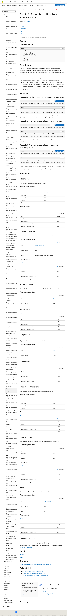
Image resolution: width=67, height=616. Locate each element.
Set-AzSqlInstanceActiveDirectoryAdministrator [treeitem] (11, 350)
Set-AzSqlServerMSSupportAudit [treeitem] (11, 418)
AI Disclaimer (3, 615)
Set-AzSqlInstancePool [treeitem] (10, 379)
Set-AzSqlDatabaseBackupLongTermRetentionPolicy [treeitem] (11, 259)
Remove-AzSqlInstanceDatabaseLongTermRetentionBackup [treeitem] (11, 157)
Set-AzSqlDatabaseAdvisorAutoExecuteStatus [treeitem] (11, 252)
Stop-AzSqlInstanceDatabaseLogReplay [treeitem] (11, 485)
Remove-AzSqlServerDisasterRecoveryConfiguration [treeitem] (11, 198)
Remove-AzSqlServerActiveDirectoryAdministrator (34, 573)
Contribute (23, 615)
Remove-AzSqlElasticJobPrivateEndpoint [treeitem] (11, 130)
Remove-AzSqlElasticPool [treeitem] (11, 142)
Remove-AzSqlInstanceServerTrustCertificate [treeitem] (11, 174)
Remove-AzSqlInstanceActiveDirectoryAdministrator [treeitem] (11, 148)
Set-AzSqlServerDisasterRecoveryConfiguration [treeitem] (11, 407)
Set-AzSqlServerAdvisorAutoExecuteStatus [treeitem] (11, 395)
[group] (42, 103)
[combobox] (9, 11)
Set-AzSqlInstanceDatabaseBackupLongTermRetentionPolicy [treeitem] (11, 357)
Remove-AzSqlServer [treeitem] (10, 182)
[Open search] (61, 2)
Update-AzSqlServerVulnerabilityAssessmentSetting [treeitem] (11, 552)
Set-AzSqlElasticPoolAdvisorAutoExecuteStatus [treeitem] (11, 338)
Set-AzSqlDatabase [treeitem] (9, 249)
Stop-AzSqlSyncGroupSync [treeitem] (11, 495)
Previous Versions (11, 615)
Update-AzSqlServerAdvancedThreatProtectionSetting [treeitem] (11, 547)
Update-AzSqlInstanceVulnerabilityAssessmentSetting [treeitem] (11, 542)
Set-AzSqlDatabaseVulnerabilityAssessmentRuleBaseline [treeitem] (11, 322)
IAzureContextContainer (39, 245)
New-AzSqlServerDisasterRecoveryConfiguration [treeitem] (11, 38)
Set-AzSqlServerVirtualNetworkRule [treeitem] (11, 433)
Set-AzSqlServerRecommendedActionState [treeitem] (11, 423)
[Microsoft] (2, 2)
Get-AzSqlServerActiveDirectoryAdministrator (33, 571)
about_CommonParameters (26, 547)
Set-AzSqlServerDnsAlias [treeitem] (11, 410)
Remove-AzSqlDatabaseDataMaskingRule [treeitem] (11, 76)
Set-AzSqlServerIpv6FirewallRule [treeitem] (11, 415)
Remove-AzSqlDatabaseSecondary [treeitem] (11, 112)
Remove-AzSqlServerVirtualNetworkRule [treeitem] (11, 229)
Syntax (23, 26)
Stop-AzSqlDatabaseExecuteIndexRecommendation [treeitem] (11, 469)
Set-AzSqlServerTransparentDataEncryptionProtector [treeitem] (11, 428)
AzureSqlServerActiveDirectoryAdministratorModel (35, 564)
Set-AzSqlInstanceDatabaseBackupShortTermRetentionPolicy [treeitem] (11, 362)
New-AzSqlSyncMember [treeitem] (11, 67)
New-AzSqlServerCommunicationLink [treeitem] (11, 33)
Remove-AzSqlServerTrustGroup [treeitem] (10, 224)
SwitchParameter (47, 192)
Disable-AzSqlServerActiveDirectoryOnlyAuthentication (35, 575)
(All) (21, 209)
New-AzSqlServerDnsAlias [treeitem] (11, 42)
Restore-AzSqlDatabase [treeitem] (10, 240)
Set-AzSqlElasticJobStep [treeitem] (10, 333)
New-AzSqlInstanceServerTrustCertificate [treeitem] (11, 21)
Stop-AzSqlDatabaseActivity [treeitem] (11, 466)
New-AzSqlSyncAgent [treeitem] (10, 61)
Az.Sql (39, 9)
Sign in (64, 1)
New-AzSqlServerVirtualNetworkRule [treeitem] (11, 58)
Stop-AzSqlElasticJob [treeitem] (10, 473)
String (54, 298)
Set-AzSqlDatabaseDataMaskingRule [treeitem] (11, 275)
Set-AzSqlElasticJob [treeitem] (10, 326)
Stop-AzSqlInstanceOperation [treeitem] (10, 493)
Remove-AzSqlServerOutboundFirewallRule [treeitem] (11, 220)
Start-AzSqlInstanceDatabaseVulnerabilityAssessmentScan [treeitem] (11, 457)
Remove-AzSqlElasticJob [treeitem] (10, 120)
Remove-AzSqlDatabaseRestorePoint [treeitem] (11, 109)
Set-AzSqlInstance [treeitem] (9, 347)
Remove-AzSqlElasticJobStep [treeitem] (11, 134)
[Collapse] (16, 9)
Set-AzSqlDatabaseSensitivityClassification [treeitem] (11, 312)
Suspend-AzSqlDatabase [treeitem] (11, 497)
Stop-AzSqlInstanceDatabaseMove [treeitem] (11, 489)
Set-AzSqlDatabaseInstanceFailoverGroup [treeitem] (11, 288)
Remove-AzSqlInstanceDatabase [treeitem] (10, 152)
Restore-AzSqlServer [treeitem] (10, 245)
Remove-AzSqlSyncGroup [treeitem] (11, 234)
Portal (52, 5)
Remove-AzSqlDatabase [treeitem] (10, 68)
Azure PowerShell (32, 9)
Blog (17, 615)
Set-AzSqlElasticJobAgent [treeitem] (11, 327)
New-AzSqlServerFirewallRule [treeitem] (11, 44)
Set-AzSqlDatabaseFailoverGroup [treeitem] (11, 279)
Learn (21, 9)
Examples (23, 30)
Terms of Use (47, 615)
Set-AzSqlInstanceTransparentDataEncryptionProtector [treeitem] (11, 383)
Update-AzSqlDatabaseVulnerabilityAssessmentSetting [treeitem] (11, 519)
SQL (43, 9)
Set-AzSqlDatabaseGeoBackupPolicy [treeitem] (11, 283)
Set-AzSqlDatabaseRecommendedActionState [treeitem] (11, 298)
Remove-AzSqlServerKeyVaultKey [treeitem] (10, 212)
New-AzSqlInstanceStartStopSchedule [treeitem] (11, 26)
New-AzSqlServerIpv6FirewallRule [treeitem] (11, 46)
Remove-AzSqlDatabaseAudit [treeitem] (10, 71)
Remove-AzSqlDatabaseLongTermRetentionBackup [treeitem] (11, 94)
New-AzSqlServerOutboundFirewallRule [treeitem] (11, 51)
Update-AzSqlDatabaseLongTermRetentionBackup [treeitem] (11, 514)
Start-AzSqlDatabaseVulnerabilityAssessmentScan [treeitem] (11, 443)
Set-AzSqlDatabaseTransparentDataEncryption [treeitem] (11, 317)
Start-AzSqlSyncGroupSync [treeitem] (11, 464)
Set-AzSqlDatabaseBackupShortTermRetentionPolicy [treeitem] (11, 264)
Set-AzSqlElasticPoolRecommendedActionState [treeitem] (11, 343)
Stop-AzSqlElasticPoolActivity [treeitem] (10, 475)
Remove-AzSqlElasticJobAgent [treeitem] (10, 122)
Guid (54, 350)
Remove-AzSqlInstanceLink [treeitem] (11, 168)
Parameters (24, 31)
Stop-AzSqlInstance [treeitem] (10, 478)
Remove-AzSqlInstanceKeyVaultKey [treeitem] (11, 166)
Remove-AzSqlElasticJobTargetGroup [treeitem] (11, 140)
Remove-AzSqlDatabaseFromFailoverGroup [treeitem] (11, 84)
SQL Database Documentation (29, 577)
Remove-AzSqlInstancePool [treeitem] (11, 170)
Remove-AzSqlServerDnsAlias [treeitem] (10, 202)
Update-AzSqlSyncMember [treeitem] (11, 557)
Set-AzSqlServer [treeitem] (9, 386)
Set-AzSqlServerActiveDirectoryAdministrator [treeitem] (11, 390)
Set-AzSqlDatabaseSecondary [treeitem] (11, 308)
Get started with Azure (60, 5)
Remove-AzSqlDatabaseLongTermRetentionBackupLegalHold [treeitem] (11, 104)
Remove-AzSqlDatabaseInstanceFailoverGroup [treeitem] (11, 89)
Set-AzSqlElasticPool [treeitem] (10, 335)
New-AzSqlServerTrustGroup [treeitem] (11, 54)
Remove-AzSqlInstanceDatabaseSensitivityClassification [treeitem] (11, 162)
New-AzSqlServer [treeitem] (9, 30)
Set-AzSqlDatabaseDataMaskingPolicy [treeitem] (11, 270)
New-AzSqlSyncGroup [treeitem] (10, 65)
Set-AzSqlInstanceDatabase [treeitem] (11, 354)
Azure (26, 9)
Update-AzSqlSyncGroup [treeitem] (11, 555)
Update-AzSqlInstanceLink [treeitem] (11, 538)
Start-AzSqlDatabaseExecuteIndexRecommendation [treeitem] (11, 438)
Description (23, 28)
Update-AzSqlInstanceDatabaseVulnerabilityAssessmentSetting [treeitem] (11, 535)
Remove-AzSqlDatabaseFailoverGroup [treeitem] (11, 80)
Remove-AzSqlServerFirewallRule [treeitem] (10, 206)
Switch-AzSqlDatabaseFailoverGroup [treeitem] (11, 500)
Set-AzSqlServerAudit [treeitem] (10, 398)
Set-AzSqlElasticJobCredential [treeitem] (11, 330)
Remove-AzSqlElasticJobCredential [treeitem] (11, 126)
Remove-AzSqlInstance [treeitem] (10, 144)
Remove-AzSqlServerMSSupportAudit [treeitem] (11, 216)
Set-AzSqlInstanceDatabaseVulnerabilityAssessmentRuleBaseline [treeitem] (11, 374)
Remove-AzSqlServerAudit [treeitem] (11, 189)
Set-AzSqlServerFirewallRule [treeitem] (11, 412)
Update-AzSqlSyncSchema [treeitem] (11, 559)
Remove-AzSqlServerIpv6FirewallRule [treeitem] (11, 209)
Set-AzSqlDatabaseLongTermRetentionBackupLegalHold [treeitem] (11, 293)
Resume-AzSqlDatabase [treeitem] (10, 247)
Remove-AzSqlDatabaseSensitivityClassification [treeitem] (11, 116)
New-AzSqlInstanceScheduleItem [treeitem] (11, 17)
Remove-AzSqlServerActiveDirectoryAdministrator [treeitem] (11, 186)
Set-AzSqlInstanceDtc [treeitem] (10, 377)
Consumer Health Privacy (37, 615)
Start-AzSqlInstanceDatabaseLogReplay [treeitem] (11, 452)
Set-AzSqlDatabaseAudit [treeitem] (11, 256)
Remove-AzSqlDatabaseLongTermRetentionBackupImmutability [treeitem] (11, 99)
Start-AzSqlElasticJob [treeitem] (10, 446)
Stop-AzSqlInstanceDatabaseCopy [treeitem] (11, 481)
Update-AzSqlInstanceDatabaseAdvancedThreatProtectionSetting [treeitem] (11, 530)
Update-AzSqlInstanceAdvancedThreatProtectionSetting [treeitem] (11, 525)
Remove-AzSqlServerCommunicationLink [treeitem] (11, 193)
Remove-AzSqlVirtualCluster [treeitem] (11, 238)
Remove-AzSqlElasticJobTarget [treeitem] (10, 136)
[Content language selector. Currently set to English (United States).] (7, 612)
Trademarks (53, 615)
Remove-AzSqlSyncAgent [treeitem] (11, 232)
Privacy (28, 615)
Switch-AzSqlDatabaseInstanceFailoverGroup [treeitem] (11, 504)
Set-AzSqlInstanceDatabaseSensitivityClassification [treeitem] (11, 367)
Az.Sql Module (27, 21)
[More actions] (64, 10)
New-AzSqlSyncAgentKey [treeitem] (11, 63)
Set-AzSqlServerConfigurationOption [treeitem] (11, 402)
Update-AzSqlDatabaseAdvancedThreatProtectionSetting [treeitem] (11, 509)
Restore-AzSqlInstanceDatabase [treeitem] (10, 242)
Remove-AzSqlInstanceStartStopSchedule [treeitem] (11, 179)
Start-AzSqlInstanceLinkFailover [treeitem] (11, 461)
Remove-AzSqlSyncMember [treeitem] (11, 236)
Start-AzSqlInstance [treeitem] (10, 448)
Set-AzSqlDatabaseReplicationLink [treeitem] (11, 304)
